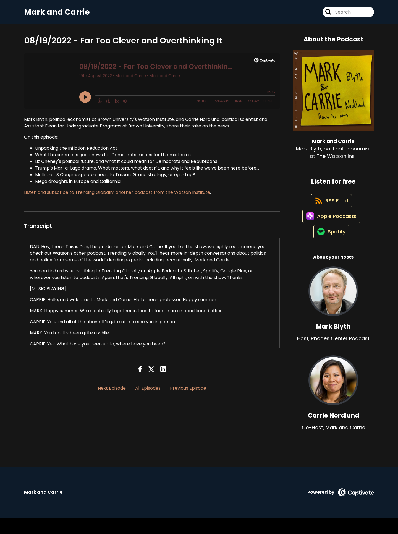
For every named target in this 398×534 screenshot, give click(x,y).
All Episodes (148, 392)
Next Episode (112, 392)
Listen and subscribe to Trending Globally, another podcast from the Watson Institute (117, 195)
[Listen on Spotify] (330, 248)
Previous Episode (188, 392)
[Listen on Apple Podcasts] (330, 228)
